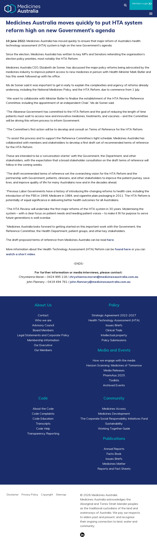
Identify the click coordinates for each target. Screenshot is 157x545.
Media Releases (114, 370)
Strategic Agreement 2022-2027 (114, 315)
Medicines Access (114, 408)
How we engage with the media (114, 360)
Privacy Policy (30, 494)
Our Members (43, 350)
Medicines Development (114, 413)
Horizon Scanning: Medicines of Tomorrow (114, 365)
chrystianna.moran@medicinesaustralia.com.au (103, 277)
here (110, 240)
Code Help (43, 428)
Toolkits (114, 380)
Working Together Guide (114, 428)
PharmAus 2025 (114, 375)
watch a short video (20, 254)
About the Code (43, 408)
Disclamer (13, 494)
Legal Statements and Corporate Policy (43, 335)
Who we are (43, 320)
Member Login (141, 3)
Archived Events (114, 385)
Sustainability (114, 423)
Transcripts (43, 423)
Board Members (43, 330)
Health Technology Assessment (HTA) (114, 320)
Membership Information (43, 340)
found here (123, 249)
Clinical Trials (114, 330)
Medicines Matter (113, 463)
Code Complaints (43, 413)
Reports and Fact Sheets (114, 468)
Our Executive (43, 345)
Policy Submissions (113, 340)
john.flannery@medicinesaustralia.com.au (100, 282)
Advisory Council (43, 325)
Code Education (43, 418)
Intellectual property (114, 335)
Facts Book (113, 454)
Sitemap (61, 494)
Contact (43, 315)
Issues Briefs (114, 325)
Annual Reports (114, 449)
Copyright (47, 494)
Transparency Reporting (43, 433)
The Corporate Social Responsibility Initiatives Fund (114, 418)
